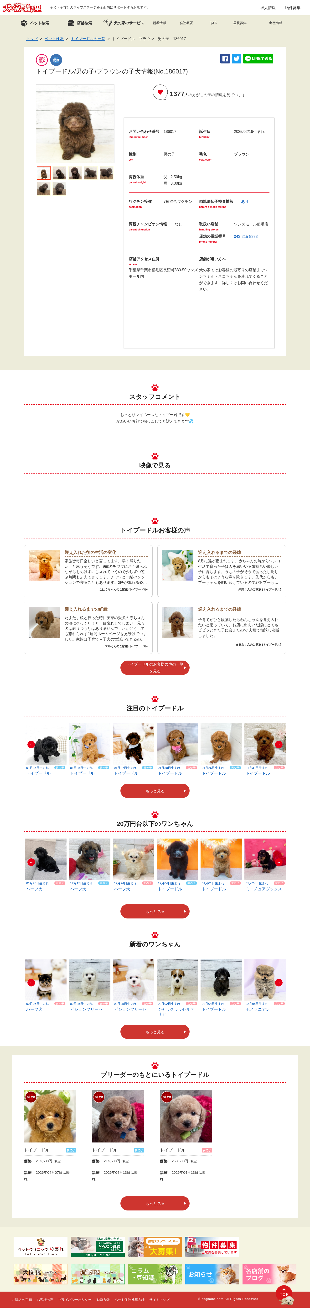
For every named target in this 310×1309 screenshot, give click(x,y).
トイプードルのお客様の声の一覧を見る (155, 669)
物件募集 (292, 8)
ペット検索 (54, 40)
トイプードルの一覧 (88, 40)
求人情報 (268, 8)
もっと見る (155, 792)
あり (245, 203)
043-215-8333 (246, 238)
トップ (32, 40)
